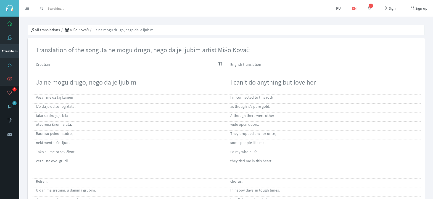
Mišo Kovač (77, 29)
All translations (45, 29)
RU (338, 8)
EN (354, 8)
